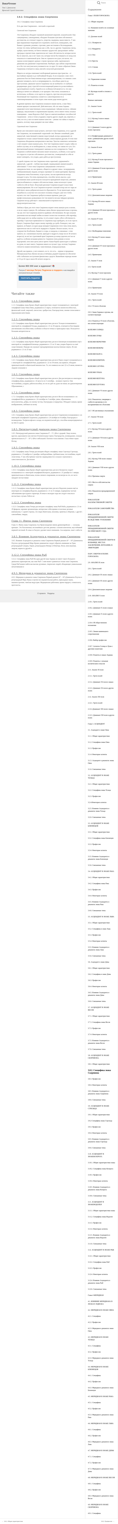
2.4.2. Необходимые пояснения (99, 231)
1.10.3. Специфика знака (26, 465)
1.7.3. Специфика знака (25, 392)
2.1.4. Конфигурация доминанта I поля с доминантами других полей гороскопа (101, 138)
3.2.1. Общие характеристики (99, 784)
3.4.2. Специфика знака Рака (98, 883)
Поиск (101, 3)
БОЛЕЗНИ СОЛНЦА (96, 329)
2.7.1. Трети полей (94, 423)
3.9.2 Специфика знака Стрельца (100, 1121)
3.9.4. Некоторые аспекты (97, 1133)
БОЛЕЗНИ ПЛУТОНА (96, 384)
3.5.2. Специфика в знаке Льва (99, 929)
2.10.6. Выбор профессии (97, 640)
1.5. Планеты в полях (96, 85)
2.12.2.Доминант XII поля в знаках (101, 709)
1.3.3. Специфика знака (25, 337)
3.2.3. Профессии (94, 796)
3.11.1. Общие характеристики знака (101, 1211)
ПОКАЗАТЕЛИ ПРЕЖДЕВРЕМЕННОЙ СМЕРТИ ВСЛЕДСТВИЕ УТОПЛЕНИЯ (101, 517)
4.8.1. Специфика (94, 1484)
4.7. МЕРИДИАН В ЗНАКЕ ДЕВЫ (101, 1450)
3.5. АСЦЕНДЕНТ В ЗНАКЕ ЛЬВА (101, 917)
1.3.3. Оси (91, 55)
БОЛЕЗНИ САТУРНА (96, 366)
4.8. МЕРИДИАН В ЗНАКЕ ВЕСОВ (101, 1477)
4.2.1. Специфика (94, 1316)
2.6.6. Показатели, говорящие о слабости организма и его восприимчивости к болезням (99, 402)
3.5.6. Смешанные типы (97, 956)
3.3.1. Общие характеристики (99, 832)
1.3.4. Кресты (93, 61)
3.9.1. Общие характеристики (99, 1115)
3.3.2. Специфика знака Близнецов (100, 838)
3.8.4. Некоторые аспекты (97, 1085)
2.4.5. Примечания (95, 254)
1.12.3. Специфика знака (26, 502)
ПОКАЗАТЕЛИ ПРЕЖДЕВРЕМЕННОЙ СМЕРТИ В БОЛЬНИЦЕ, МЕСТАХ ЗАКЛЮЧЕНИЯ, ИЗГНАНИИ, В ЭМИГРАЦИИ (101, 542)
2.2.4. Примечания (95, 177)
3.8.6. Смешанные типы (97, 1100)
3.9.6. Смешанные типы (97, 1148)
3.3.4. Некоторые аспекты (97, 850)
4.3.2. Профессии (94, 1352)
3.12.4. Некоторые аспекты (98, 1274)
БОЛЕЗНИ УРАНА (95, 372)
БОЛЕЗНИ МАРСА (95, 354)
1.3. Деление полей (95, 36)
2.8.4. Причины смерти (96, 476)
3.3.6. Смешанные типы (97, 865)
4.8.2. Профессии (94, 1490)
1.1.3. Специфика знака (25, 301)
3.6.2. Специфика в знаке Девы (99, 974)
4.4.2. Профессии (94, 1381)
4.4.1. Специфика (94, 1375)
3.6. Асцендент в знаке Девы (98, 962)
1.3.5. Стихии (93, 67)
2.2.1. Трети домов (95, 153)
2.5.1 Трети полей (94, 267)
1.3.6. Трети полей (94, 73)
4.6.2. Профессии (94, 1436)
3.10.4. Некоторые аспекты (98, 1181)
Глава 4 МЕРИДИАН (96, 1295)
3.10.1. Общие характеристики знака (101, 1163)
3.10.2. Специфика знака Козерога (100, 1169)
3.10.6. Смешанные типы (97, 1196)
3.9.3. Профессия (94, 1127)
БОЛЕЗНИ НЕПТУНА (96, 378)
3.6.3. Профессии (94, 980)
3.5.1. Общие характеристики (99, 923)
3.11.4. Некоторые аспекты (98, 1229)
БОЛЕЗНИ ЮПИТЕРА (96, 360)
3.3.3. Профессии (94, 844)
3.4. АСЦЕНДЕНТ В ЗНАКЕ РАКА (101, 871)
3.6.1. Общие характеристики (99, 968)
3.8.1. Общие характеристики (99, 1064)
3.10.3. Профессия (94, 1175)
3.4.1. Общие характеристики (99, 877)
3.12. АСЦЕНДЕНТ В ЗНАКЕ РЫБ (101, 1250)
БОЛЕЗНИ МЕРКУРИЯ (97, 342)
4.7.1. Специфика (94, 1456)
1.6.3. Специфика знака (25, 374)
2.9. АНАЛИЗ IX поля (96, 562)
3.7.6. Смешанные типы (97, 1049)
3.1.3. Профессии (94, 748)
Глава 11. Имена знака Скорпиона (31, 520)
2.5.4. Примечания (95, 288)
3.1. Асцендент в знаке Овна (98, 730)
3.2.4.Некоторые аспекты (97, 802)
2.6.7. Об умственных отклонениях (101, 411)
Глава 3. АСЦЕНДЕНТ (96, 724)
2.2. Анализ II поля (95, 147)
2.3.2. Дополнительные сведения (100, 195)
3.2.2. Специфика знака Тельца (99, 790)
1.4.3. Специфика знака (25, 355)
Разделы (50, 593)
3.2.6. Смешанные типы (97, 817)
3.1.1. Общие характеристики (99, 736)
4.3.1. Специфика (94, 1346)
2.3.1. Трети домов (95, 189)
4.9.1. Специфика (94, 1513)
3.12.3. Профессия (94, 1268)
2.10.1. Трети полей (95, 602)
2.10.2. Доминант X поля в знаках (100, 608)
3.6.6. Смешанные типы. (97, 1001)
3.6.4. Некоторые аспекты (97, 986)
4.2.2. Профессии (94, 1322)
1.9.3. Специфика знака (25, 447)
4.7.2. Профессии (94, 1463)
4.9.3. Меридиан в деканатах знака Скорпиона (39, 573)
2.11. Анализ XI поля (95, 670)
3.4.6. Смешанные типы (97, 910)
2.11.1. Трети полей (95, 676)
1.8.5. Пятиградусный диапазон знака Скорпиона (41, 429)
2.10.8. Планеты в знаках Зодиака (100, 655)
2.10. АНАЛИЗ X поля (96, 596)
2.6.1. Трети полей (94, 300)
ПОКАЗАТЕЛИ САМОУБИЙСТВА (101, 508)
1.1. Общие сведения (95, 22)
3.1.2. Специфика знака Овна (98, 742)
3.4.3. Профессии (94, 889)
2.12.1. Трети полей (95, 703)
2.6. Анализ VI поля (95, 294)
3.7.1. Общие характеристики (99, 1016)
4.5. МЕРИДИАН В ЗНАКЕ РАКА (100, 1396)
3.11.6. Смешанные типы (97, 1244)
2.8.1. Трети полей (94, 452)
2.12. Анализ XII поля (96, 697)
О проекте (41, 593)
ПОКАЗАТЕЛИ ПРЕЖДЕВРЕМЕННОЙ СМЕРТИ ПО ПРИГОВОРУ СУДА (101, 528)
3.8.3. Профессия (94, 1079)
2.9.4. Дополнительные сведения (100, 589)
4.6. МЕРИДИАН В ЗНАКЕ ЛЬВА (101, 1423)
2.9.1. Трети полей (94, 568)
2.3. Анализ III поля (95, 183)
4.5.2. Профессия (94, 1409)
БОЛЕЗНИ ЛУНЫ (94, 336)
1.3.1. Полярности (94, 43)
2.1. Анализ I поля (94, 106)
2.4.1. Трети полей (94, 225)
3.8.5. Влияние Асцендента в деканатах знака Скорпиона (45, 536)
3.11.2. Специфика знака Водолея (100, 1217)
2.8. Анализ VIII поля (96, 446)
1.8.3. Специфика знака (25, 410)
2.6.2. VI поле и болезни (97, 306)
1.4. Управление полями (97, 79)
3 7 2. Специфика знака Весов (99, 1022)
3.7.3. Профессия (94, 1028)
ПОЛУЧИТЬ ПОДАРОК (30, 278)
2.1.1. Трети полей (94, 112)
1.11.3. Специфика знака (26, 484)
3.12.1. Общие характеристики (99, 1256)
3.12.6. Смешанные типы (97, 1289)
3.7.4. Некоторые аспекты (97, 1034)
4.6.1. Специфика (94, 1429)
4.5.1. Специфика (94, 1402)
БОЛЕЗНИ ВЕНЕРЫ (95, 348)
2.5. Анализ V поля (95, 261)
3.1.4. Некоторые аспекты (97, 754)
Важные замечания (95, 100)
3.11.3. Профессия (94, 1223)
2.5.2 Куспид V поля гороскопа (99, 273)
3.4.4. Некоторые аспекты (97, 896)
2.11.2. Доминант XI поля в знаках (100, 682)
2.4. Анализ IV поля (95, 219)
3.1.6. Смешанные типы (97, 769)
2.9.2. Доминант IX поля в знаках (100, 575)
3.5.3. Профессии (94, 935)
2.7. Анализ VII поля (95, 417)
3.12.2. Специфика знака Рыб (98, 1262)
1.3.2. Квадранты (94, 49)
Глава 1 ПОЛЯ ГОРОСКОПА (99, 15)
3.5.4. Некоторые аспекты (97, 941)
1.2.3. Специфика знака (25, 319)
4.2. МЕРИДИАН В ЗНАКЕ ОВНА (101, 1310)
